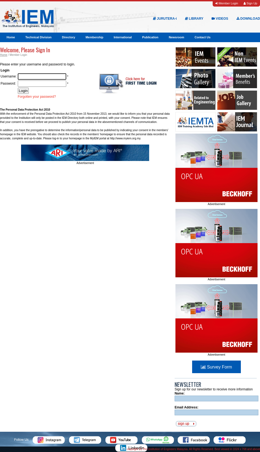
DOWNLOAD (248, 19)
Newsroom (176, 37)
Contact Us (202, 37)
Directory (68, 37)
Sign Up (250, 3)
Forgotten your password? (37, 97)
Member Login (226, 3)
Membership (94, 37)
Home (11, 37)
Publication (150, 37)
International (123, 37)
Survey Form (216, 367)
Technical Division (38, 37)
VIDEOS (220, 19)
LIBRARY (194, 19)
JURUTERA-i (165, 19)
